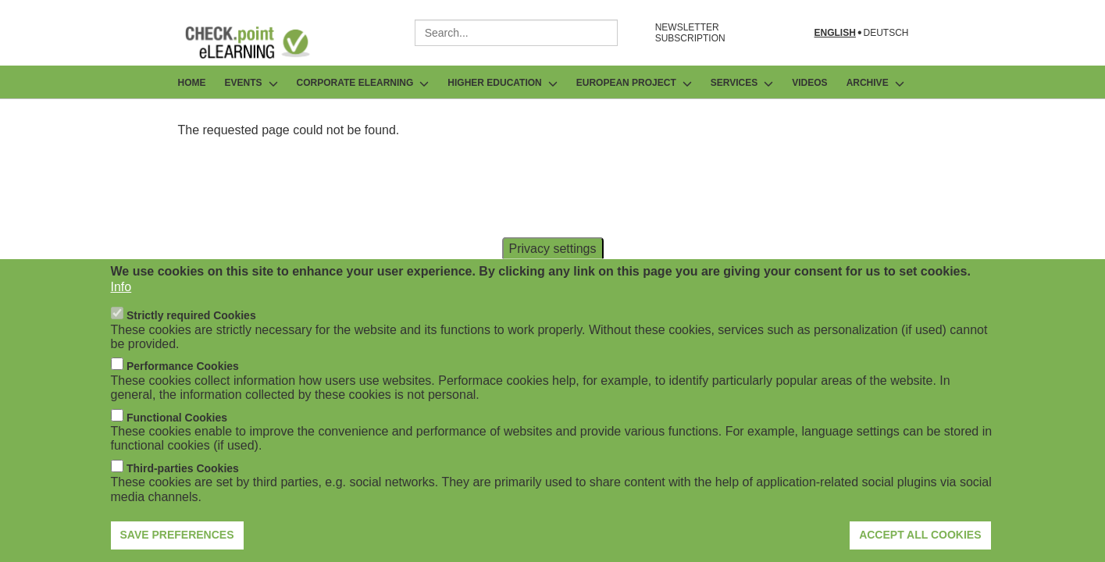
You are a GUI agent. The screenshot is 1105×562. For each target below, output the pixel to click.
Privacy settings (552, 268)
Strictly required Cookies (191, 335)
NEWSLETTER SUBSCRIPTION (690, 33)
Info (121, 306)
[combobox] (516, 33)
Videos (809, 82)
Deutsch (885, 33)
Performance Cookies (183, 386)
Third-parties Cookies (183, 488)
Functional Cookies (177, 437)
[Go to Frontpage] (259, 42)
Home (192, 82)
